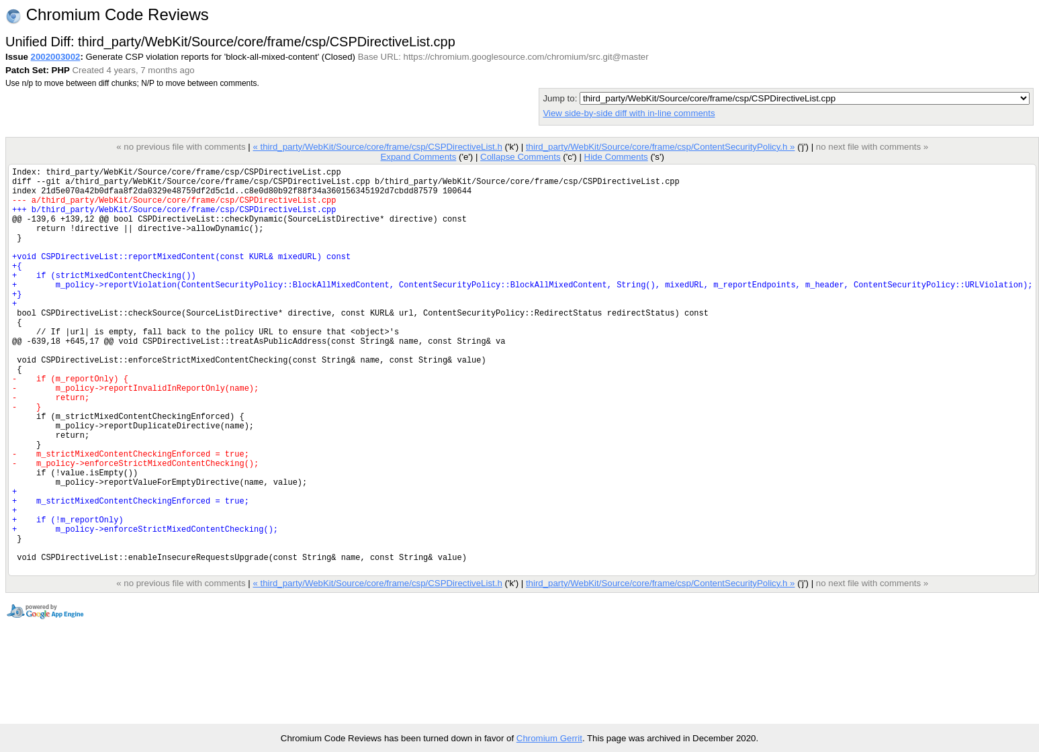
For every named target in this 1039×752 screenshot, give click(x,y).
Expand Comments (418, 157)
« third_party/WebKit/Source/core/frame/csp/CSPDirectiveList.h (377, 147)
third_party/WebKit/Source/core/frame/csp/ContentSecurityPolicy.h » (660, 147)
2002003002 (56, 57)
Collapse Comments (520, 157)
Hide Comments (615, 157)
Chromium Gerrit (549, 738)
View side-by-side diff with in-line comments (629, 113)
